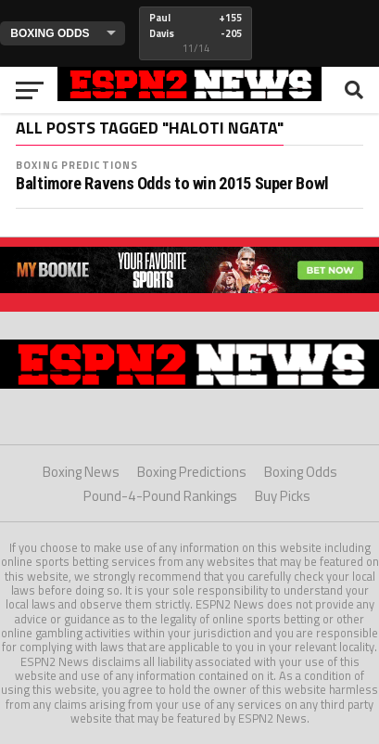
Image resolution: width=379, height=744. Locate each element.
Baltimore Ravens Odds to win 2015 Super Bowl (172, 183)
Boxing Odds (300, 471)
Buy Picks (282, 496)
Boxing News (81, 471)
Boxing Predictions (77, 165)
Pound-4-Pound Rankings (160, 496)
